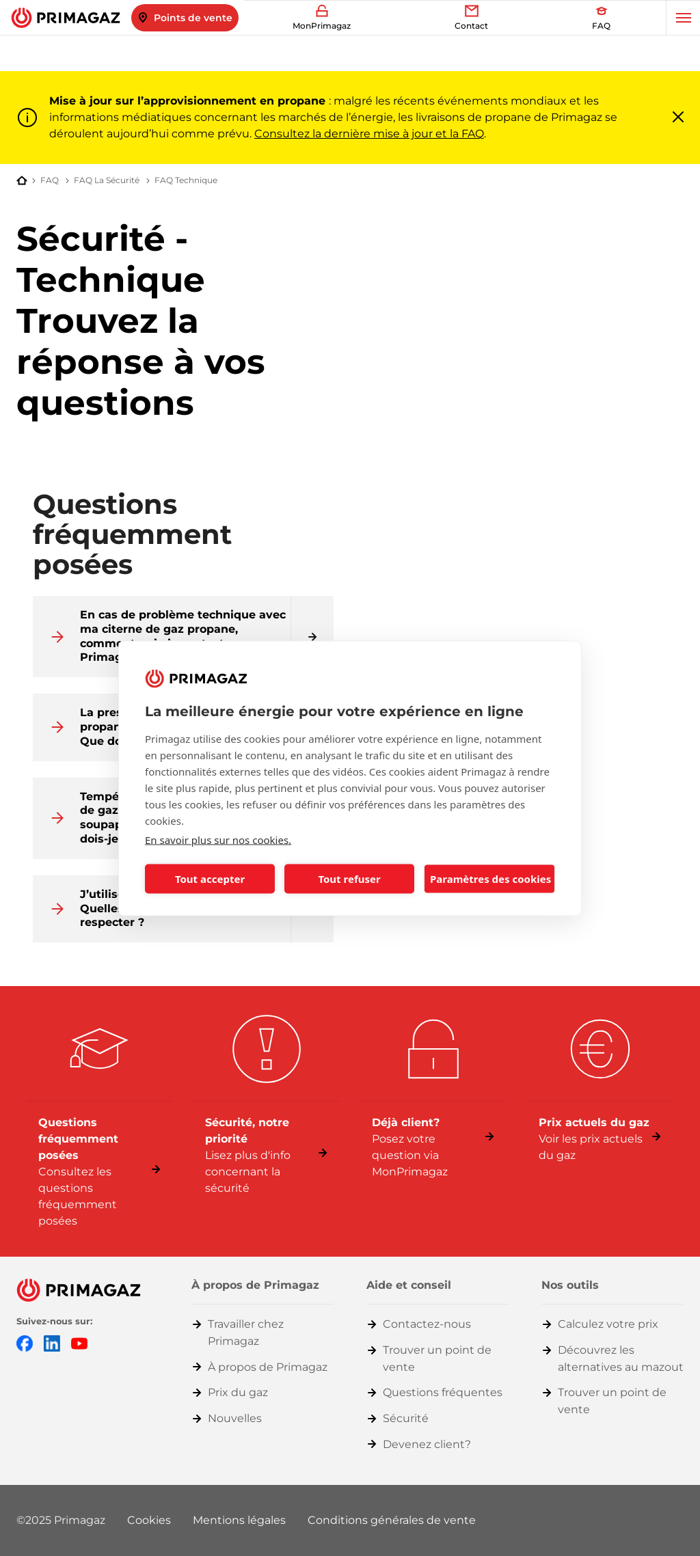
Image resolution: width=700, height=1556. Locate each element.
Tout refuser (349, 879)
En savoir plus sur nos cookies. (218, 839)
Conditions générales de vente (392, 1520)
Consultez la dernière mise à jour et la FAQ (369, 133)
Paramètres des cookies (490, 879)
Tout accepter (210, 879)
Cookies (149, 1520)
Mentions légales (239, 1520)
